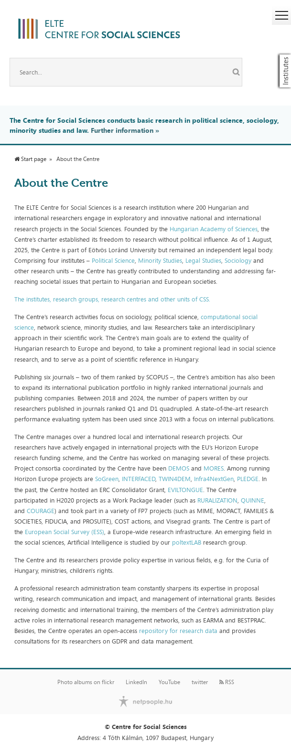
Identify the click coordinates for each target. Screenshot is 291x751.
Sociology (239, 260)
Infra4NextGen (214, 478)
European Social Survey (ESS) (64, 531)
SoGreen (107, 478)
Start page (30, 159)
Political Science (113, 260)
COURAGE (40, 510)
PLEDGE (248, 478)
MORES (214, 468)
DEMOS (178, 468)
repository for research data (178, 630)
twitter (200, 682)
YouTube (169, 682)
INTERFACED (138, 478)
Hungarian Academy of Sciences (214, 229)
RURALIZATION (217, 500)
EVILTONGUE (185, 489)
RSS (226, 682)
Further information (122, 130)
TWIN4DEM (175, 478)
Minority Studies (160, 260)
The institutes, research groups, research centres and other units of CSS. (112, 299)
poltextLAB (187, 542)
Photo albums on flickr (85, 682)
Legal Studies (203, 260)
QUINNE (252, 500)
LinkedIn (136, 682)
